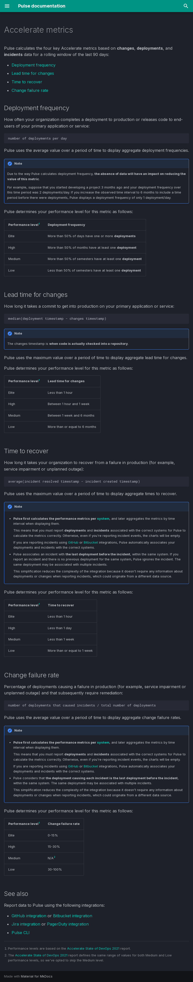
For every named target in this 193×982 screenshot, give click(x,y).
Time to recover (27, 81)
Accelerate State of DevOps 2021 (93, 948)
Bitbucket (91, 542)
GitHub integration (29, 915)
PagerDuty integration (68, 924)
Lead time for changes (33, 73)
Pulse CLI (21, 932)
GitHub (73, 542)
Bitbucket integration (72, 915)
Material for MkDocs (37, 976)
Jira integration (26, 924)
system (103, 518)
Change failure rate (30, 90)
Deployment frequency (34, 65)
